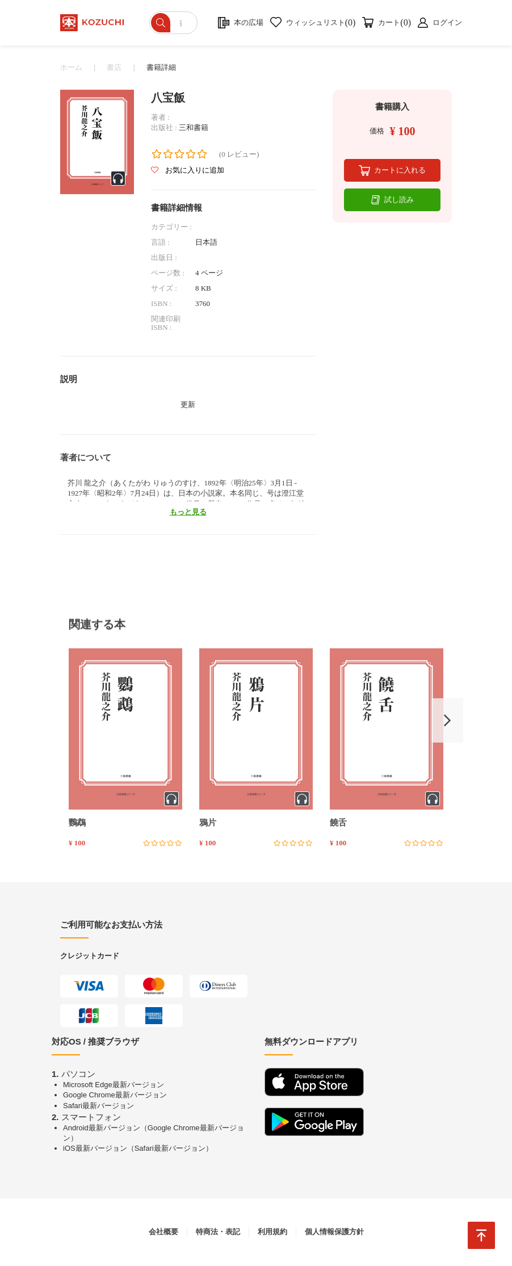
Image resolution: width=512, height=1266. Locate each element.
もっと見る (188, 512)
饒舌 (338, 822)
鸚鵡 (77, 822)
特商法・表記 (218, 1231)
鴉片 (207, 822)
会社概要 (163, 1231)
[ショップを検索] (175, 22)
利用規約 (272, 1231)
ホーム (71, 67)
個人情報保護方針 (334, 1231)
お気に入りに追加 (187, 170)
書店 (114, 67)
